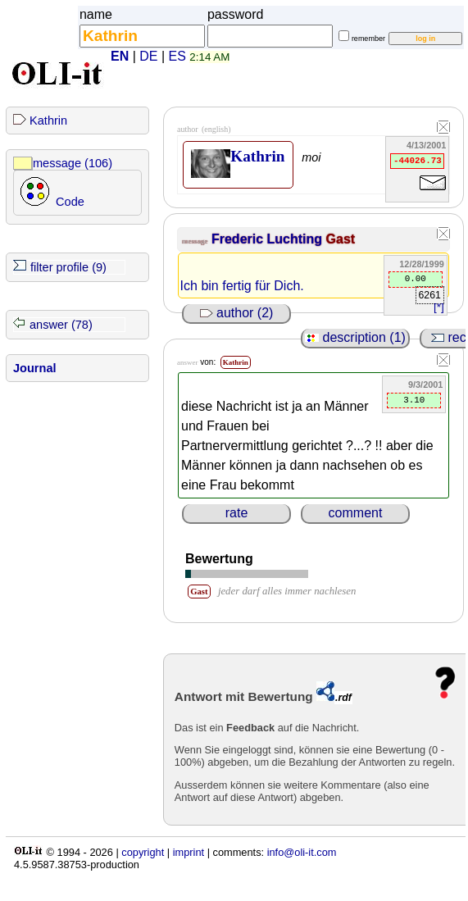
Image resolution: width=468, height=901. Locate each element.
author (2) (237, 313)
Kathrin (48, 120)
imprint (188, 852)
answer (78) (61, 324)
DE (148, 56)
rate (236, 513)
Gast (341, 239)
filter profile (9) (68, 267)
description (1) (355, 337)
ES (177, 56)
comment (356, 513)
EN (120, 56)
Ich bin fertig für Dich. (242, 286)
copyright (142, 852)
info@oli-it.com (302, 852)
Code (70, 201)
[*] (439, 307)
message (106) (72, 163)
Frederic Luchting (268, 239)
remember (368, 38)
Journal (35, 368)
